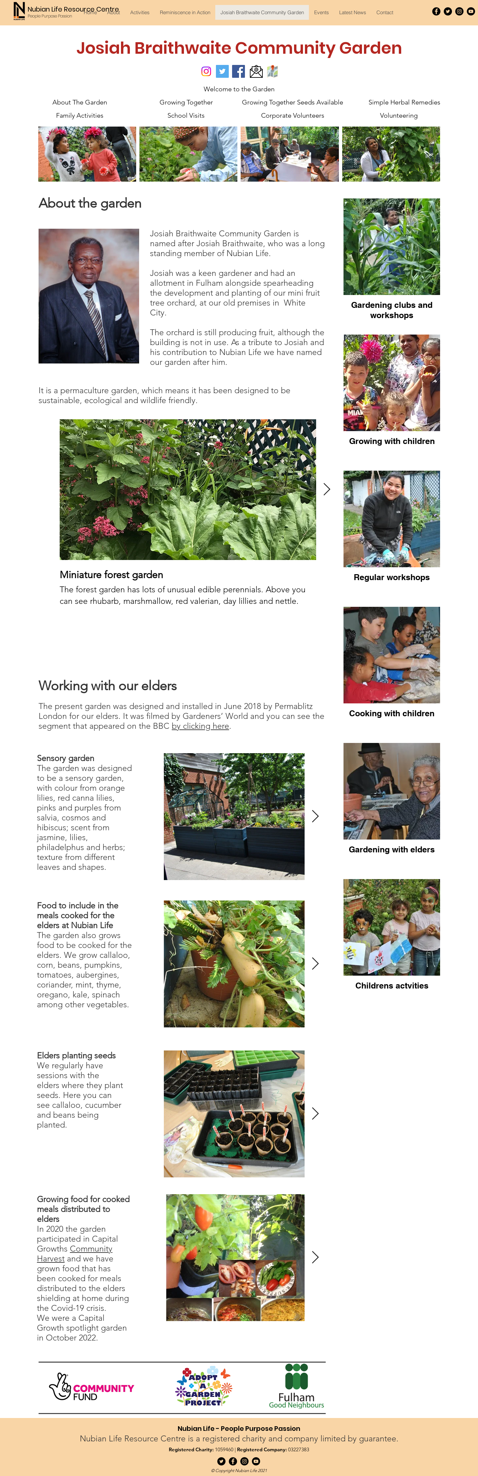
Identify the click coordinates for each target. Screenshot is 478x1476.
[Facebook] (436, 11)
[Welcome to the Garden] (239, 89)
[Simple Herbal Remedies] (404, 102)
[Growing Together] (186, 102)
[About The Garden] (79, 102)
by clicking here (200, 726)
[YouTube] (471, 11)
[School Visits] (186, 115)
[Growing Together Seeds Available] (292, 102)
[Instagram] (459, 11)
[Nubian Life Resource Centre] (74, 9)
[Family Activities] (79, 115)
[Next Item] (315, 816)
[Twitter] (448, 11)
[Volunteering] (398, 115)
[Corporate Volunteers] (292, 115)
